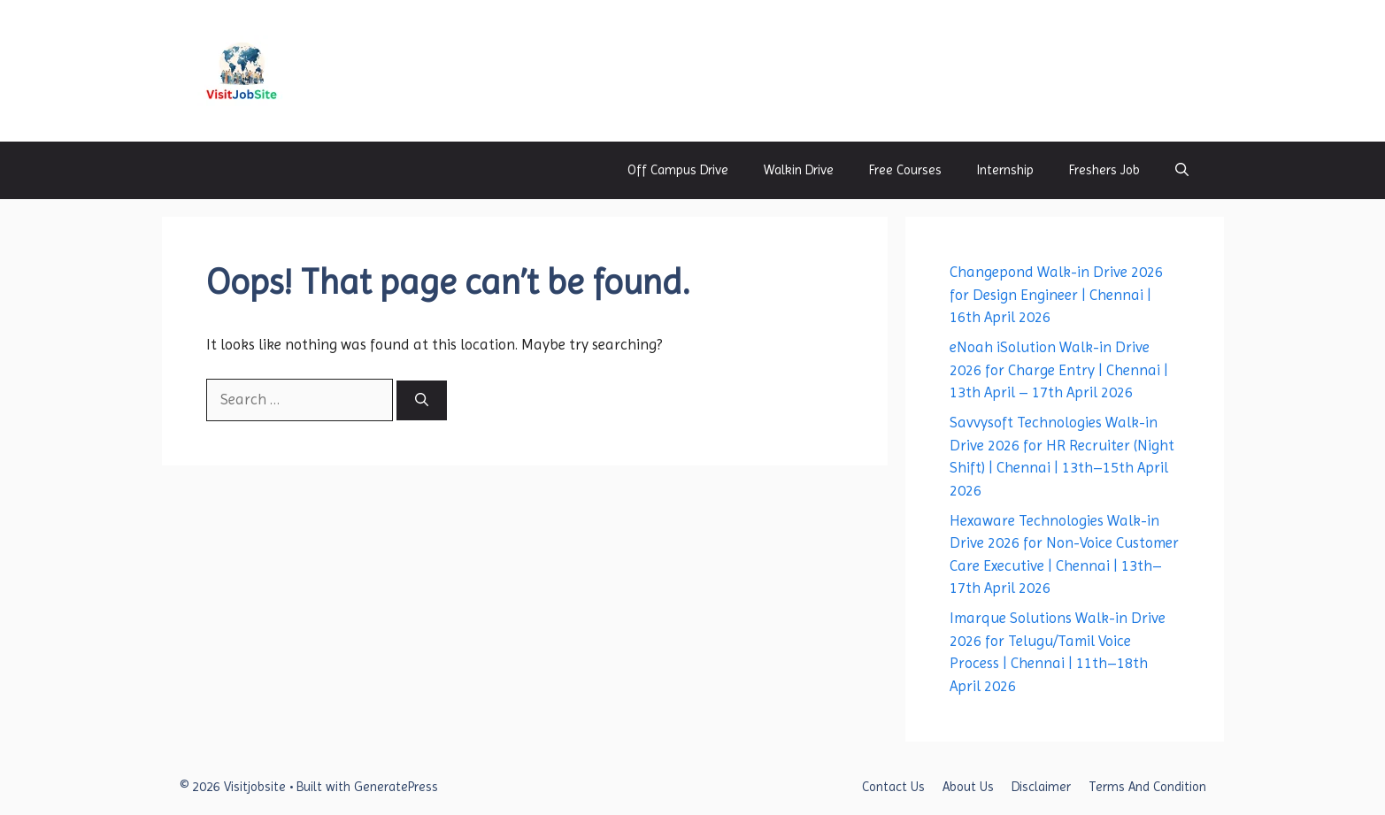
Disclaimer (1041, 787)
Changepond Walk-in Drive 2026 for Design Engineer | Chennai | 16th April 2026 (1056, 294)
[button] (1182, 170)
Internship (1005, 170)
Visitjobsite (354, 70)
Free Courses (905, 170)
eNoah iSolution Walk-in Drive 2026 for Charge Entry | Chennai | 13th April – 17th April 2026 (1059, 369)
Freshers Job (1104, 170)
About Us (968, 787)
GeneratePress (396, 787)
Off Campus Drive (677, 170)
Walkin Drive (799, 170)
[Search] (421, 400)
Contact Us (893, 787)
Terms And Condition (1147, 787)
